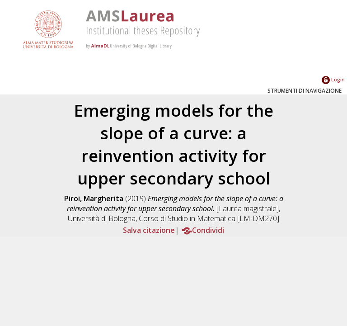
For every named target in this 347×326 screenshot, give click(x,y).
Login (333, 79)
